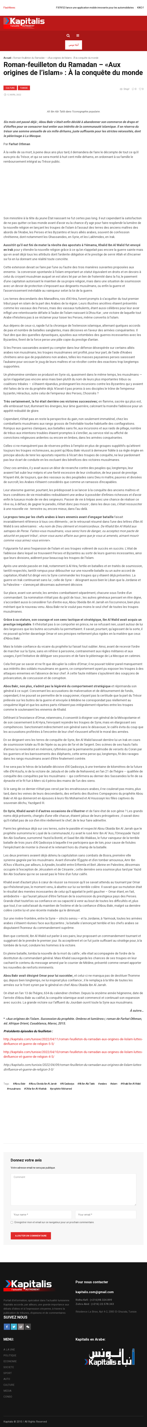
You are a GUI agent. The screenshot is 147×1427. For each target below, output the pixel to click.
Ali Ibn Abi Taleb (87, 1084)
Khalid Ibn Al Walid (131, 1084)
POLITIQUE (9, 1355)
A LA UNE (9, 1349)
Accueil (7, 58)
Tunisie (24, 88)
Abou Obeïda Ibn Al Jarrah (43, 1084)
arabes (103, 1084)
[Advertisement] (73, 191)
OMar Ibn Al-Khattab (36, 1089)
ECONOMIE (10, 1361)
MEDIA (7, 1391)
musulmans (14, 1089)
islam (114, 1084)
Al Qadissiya (68, 1084)
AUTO (6, 1379)
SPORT (7, 1373)
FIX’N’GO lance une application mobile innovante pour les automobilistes (100, 8)
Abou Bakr (20, 1084)
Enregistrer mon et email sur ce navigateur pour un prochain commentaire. (54, 1222)
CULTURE (10, 88)
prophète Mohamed (61, 1089)
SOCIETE (8, 1367)
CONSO (7, 1397)
